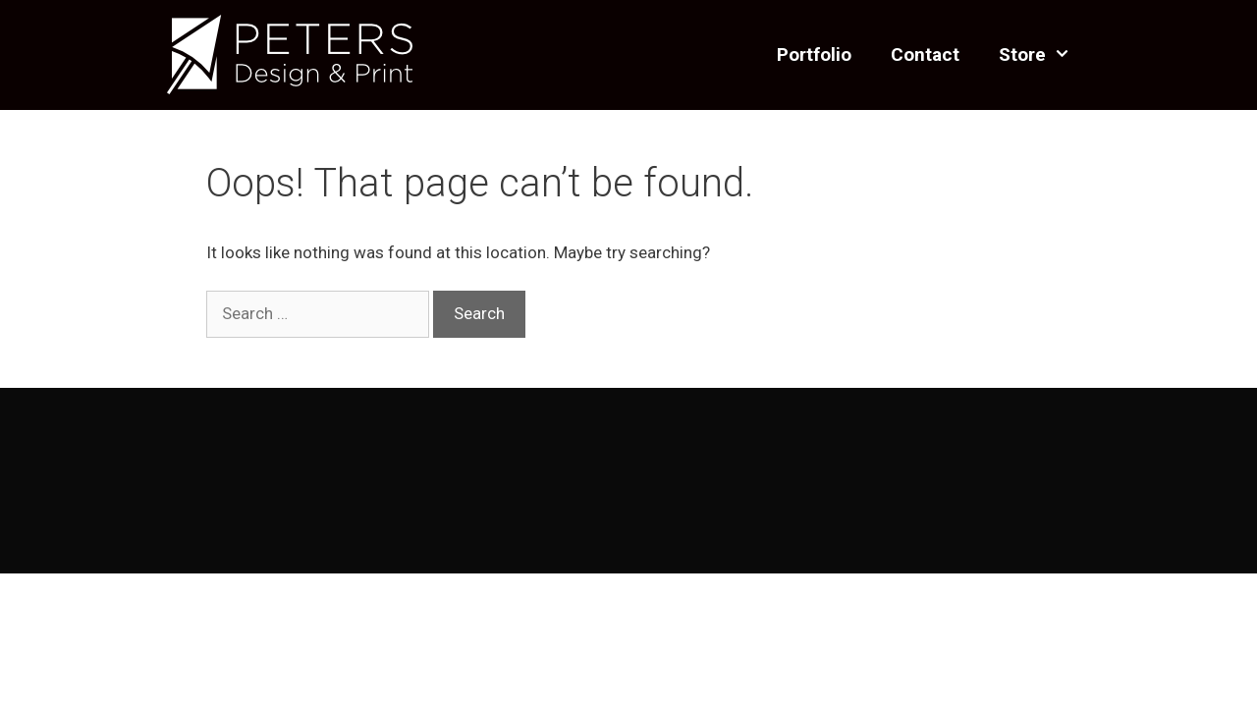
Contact (925, 54)
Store (1044, 55)
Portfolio (814, 54)
